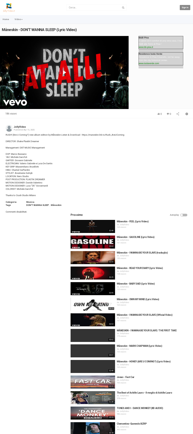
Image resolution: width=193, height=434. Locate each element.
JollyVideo (20, 126)
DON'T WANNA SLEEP (37, 205)
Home (6, 19)
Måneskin (56, 205)
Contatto (15, 420)
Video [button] (19, 19)
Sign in (185, 7)
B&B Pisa (144, 37)
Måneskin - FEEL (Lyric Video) (169, 131)
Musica (30, 202)
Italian (183, 430)
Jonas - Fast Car (162, 286)
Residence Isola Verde (150, 54)
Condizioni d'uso (31, 420)
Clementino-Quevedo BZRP (168, 333)
